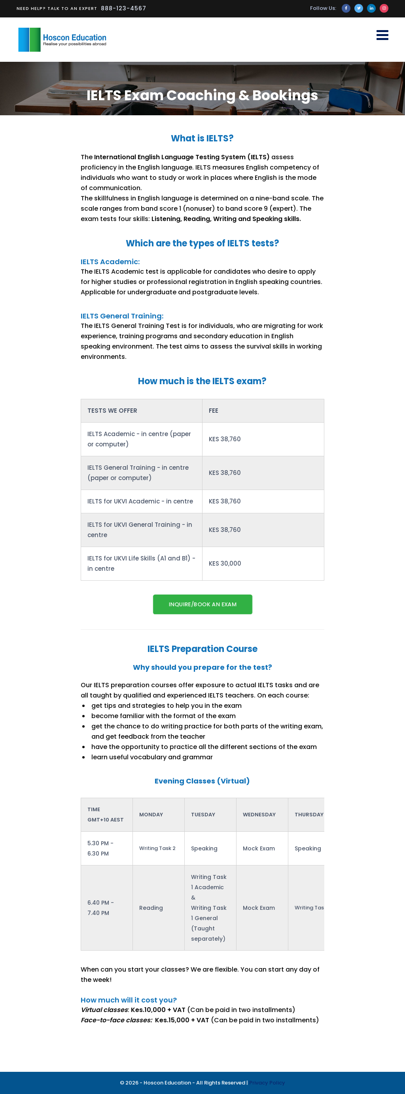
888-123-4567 (123, 8)
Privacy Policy (267, 1082)
